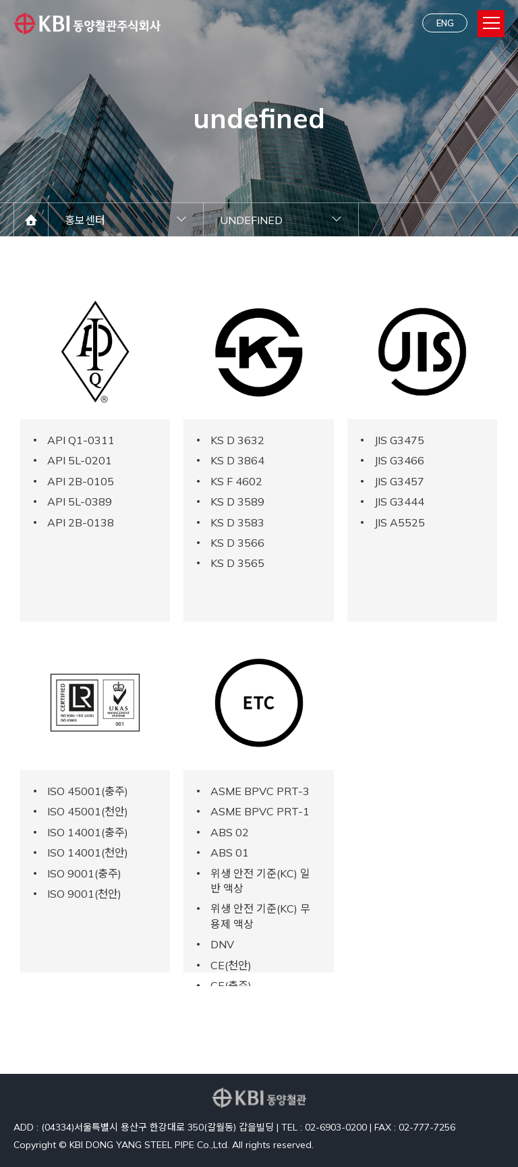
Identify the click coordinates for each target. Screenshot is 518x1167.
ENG (445, 23)
